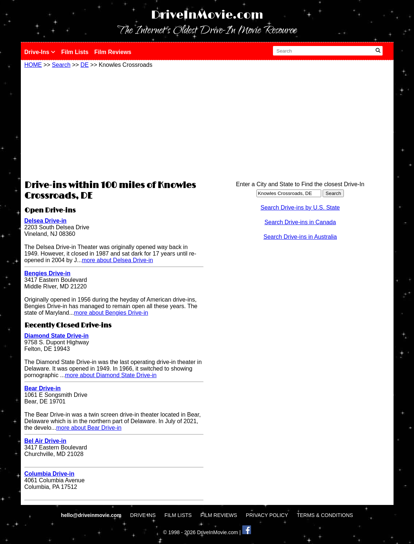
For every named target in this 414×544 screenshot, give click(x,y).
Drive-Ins (40, 52)
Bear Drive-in (42, 388)
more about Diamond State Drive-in (111, 375)
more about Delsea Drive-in (117, 260)
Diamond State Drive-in (56, 336)
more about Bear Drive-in (89, 428)
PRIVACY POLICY (267, 515)
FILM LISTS (178, 515)
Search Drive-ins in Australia (300, 237)
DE (84, 65)
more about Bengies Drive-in (111, 313)
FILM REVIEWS (219, 515)
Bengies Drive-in (47, 273)
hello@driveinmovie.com (92, 515)
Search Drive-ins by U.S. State (300, 207)
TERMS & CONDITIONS (325, 515)
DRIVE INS (143, 515)
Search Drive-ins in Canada (300, 222)
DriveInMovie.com (207, 15)
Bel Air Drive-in (45, 441)
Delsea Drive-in (45, 221)
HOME (33, 65)
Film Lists (74, 52)
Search (61, 65)
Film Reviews (112, 52)
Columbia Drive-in (49, 474)
